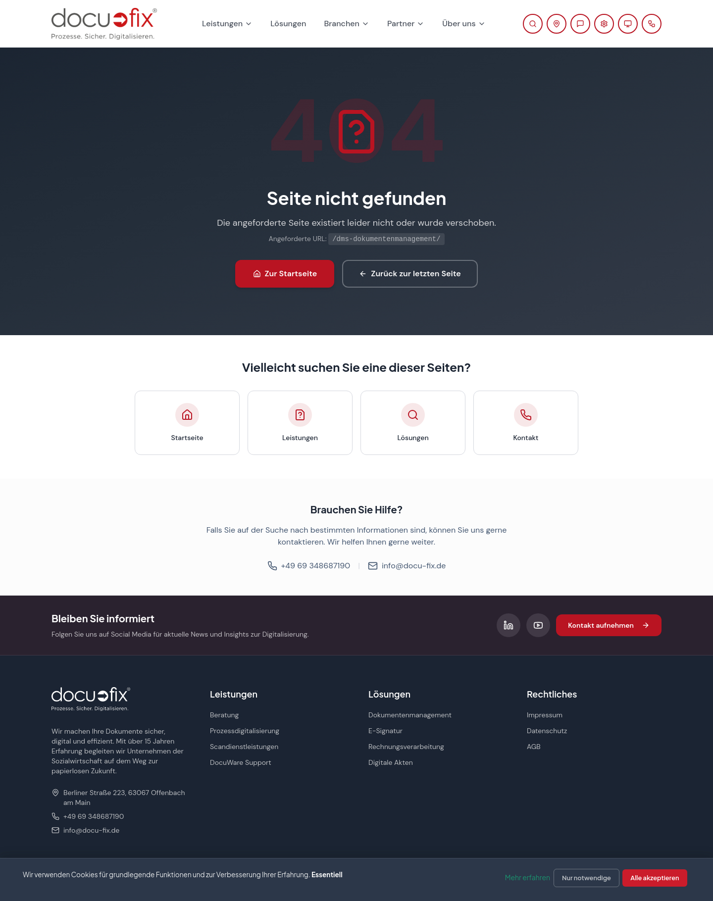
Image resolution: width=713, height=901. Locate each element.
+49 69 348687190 (309, 565)
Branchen (346, 23)
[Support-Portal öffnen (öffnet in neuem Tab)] (604, 24)
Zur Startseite (285, 273)
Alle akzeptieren (654, 878)
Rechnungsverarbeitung (406, 746)
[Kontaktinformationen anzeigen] (556, 24)
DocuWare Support (240, 762)
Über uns (463, 23)
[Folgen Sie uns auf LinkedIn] (508, 625)
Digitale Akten (390, 762)
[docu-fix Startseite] (104, 24)
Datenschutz (547, 730)
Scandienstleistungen (244, 746)
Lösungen (288, 23)
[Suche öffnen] (533, 24)
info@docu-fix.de (407, 565)
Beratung (224, 714)
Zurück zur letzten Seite (409, 273)
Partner (405, 23)
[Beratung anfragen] (580, 24)
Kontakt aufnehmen (609, 625)
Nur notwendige (586, 878)
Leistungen (227, 23)
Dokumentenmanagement (410, 714)
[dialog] (356, 879)
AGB (534, 746)
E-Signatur (385, 730)
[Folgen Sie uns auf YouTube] (538, 625)
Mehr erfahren (527, 877)
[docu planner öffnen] (652, 24)
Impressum (544, 714)
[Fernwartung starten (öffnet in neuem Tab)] (628, 24)
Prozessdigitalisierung (244, 730)
